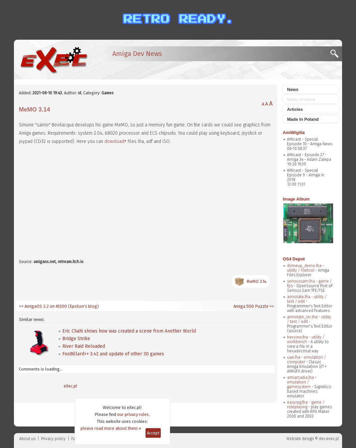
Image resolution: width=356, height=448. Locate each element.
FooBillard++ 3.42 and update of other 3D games (113, 354)
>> (271, 306)
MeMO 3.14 (257, 281)
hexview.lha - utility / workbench (306, 339)
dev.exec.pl (329, 438)
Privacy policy (53, 438)
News (292, 89)
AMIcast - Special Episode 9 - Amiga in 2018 (305, 175)
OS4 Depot (294, 258)
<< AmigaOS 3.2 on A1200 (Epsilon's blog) (59, 306)
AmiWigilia (294, 132)
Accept (153, 432)
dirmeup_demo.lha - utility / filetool (305, 268)
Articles (295, 109)
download (114, 141)
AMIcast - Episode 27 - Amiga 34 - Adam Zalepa (309, 157)
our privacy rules (133, 414)
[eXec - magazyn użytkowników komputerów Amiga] (53, 59)
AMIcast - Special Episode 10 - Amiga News (309, 141)
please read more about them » (111, 428)
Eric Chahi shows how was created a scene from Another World (129, 331)
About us (27, 438)
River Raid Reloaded (83, 346)
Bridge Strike (76, 338)
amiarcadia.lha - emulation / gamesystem (302, 382)
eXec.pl (70, 385)
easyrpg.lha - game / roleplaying (306, 404)
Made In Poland (303, 119)
